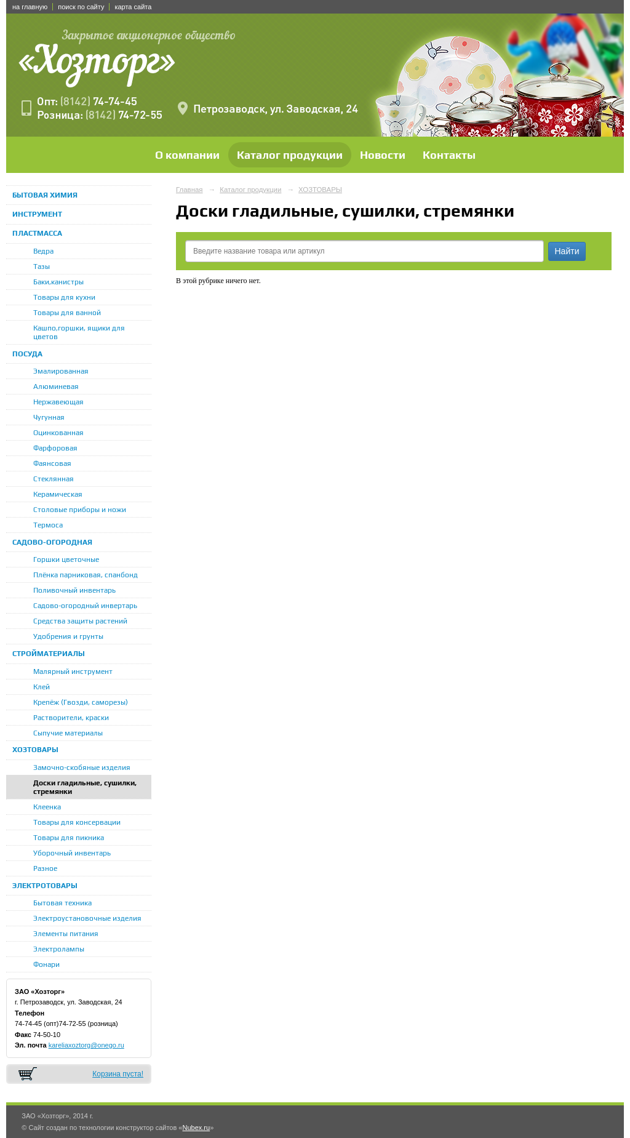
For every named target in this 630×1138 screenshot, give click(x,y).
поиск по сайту (81, 6)
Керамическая (57, 494)
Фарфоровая (55, 448)
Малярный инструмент (73, 671)
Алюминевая (56, 386)
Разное (45, 868)
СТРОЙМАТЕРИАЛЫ (48, 653)
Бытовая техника (62, 903)
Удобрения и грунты (68, 636)
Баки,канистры (58, 282)
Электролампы (58, 949)
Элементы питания (65, 933)
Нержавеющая (58, 402)
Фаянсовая (52, 463)
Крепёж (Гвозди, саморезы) (80, 702)
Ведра (43, 251)
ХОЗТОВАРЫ (35, 749)
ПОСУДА (27, 354)
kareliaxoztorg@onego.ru (86, 1045)
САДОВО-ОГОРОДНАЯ (52, 542)
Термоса (48, 525)
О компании (187, 154)
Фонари (46, 964)
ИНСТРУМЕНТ (37, 214)
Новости (382, 154)
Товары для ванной (67, 312)
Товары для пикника (68, 837)
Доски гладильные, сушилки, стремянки (85, 787)
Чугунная (49, 417)
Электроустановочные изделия (87, 918)
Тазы (41, 266)
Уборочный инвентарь (72, 853)
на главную (29, 6)
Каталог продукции (290, 154)
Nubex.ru (196, 1127)
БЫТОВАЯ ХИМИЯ (45, 195)
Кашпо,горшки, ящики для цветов (79, 332)
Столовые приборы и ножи (79, 509)
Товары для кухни (64, 297)
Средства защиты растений (80, 621)
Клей (41, 687)
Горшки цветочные (66, 559)
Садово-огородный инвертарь (85, 605)
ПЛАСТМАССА (37, 233)
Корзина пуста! (117, 1074)
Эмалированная (61, 371)
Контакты (449, 154)
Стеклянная (53, 479)
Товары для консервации (77, 822)
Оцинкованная (58, 432)
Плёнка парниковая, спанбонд (85, 575)
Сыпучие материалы (68, 733)
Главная (189, 189)
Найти (567, 251)
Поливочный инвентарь (74, 590)
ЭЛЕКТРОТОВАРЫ (45, 885)
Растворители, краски (71, 717)
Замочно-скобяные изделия (81, 767)
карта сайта (132, 6)
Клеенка (47, 807)
